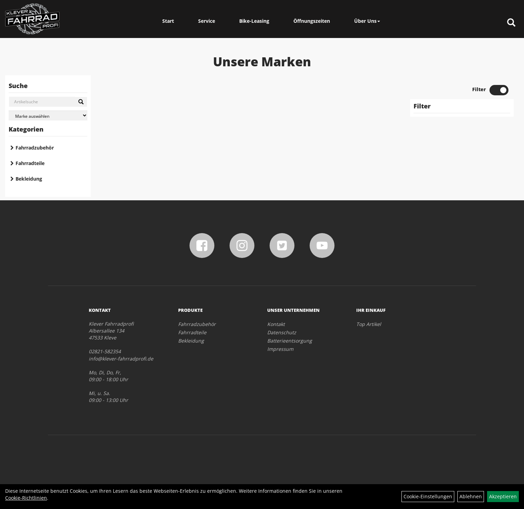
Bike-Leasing (254, 21)
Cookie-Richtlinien (26, 497)
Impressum (280, 349)
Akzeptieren (503, 496)
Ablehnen (470, 496)
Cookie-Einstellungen (428, 496)
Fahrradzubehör (35, 147)
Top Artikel (368, 324)
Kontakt (276, 324)
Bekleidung (29, 178)
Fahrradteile (30, 163)
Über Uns (367, 21)
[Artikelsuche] (511, 23)
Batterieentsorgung (289, 340)
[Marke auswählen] (48, 116)
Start (168, 21)
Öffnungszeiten (311, 21)
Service (206, 21)
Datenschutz (281, 332)
